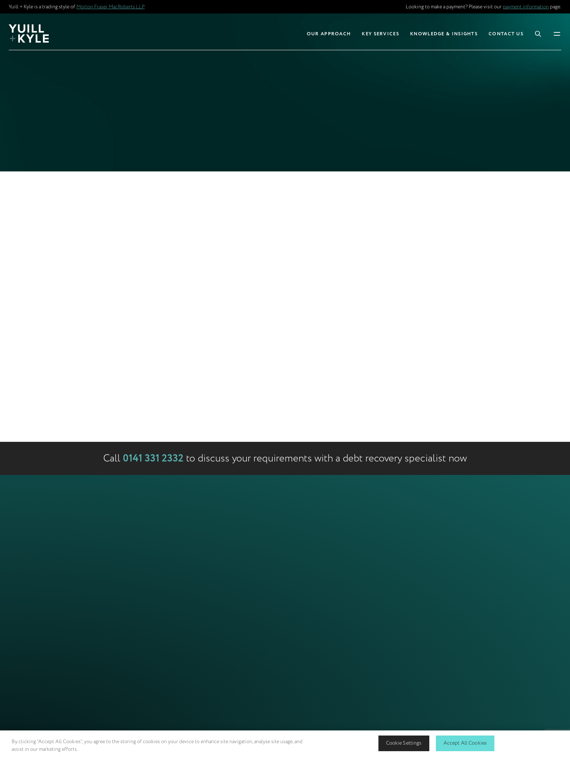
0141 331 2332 (153, 458)
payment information (526, 6)
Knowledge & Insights (444, 34)
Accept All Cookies (465, 743)
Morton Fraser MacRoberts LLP (110, 6)
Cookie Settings (404, 743)
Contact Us (506, 34)
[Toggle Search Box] (538, 33)
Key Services (380, 34)
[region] (285, 743)
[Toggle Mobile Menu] (557, 33)
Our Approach (329, 34)
